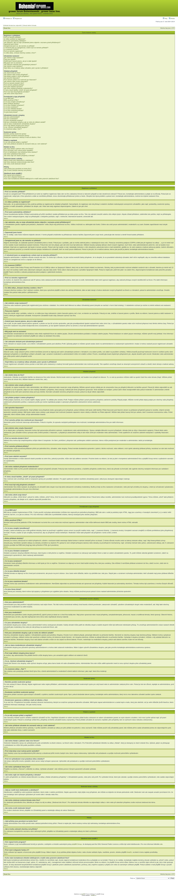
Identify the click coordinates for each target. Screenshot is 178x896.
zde (161, 844)
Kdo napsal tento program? (13, 175)
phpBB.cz (93, 895)
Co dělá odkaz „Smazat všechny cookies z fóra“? (20, 53)
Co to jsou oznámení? (11, 107)
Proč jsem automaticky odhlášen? (15, 41)
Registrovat (17, 18)
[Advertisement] (130, 8)
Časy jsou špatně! (10, 59)
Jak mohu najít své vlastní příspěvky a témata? (19, 155)
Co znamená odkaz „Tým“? (13, 129)
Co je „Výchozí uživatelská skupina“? (16, 127)
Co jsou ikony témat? (11, 112)
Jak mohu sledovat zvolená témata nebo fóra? (19, 162)
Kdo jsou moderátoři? (11, 119)
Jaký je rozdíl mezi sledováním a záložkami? (18, 160)
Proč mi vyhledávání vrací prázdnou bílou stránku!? (21, 152)
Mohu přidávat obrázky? (12, 103)
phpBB (83, 894)
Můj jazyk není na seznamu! (13, 63)
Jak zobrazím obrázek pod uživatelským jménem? (20, 64)
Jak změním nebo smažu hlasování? (16, 81)
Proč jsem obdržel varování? (13, 87)
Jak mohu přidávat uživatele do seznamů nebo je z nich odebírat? (25, 144)
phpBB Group (77, 844)
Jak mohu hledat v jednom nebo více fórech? (18, 149)
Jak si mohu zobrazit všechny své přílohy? (18, 170)
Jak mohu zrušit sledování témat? (15, 164)
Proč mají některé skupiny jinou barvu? (16, 125)
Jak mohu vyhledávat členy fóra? (14, 154)
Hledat (172, 18)
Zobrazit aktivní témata (29, 25)
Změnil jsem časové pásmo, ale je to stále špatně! (20, 61)
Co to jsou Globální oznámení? (14, 105)
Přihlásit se (7, 18)
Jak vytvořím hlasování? (12, 78)
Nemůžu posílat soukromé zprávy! (15, 134)
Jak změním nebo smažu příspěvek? (16, 74)
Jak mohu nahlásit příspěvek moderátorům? (18, 88)
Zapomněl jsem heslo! (11, 44)
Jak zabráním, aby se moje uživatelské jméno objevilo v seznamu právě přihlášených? (32, 42)
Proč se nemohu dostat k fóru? (14, 83)
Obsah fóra (7, 28)
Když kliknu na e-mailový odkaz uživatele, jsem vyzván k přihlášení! (26, 68)
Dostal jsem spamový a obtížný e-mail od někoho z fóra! (22, 137)
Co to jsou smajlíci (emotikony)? (14, 102)
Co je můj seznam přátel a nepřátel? (16, 142)
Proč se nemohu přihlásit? (12, 37)
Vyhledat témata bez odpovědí (12, 25)
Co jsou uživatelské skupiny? (13, 120)
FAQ (165, 18)
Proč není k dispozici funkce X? (14, 177)
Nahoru (6, 198)
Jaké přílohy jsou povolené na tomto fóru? (17, 169)
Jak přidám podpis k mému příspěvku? (16, 76)
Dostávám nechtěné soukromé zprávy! (16, 135)
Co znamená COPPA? (11, 49)
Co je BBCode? (9, 98)
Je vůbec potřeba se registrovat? (14, 39)
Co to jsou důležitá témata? (13, 109)
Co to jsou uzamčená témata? (13, 110)
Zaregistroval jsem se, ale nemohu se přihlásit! (19, 46)
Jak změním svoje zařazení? (13, 66)
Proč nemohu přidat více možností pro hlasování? (20, 80)
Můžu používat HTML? (11, 100)
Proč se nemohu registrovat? (13, 51)
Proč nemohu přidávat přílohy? (14, 85)
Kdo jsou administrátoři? (12, 117)
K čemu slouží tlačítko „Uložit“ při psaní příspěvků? (20, 90)
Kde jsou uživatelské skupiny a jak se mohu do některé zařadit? (25, 122)
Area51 (129, 852)
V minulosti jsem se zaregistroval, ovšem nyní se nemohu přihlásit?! (26, 48)
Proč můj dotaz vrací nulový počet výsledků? (18, 150)
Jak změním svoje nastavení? (13, 58)
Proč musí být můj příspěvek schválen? (17, 92)
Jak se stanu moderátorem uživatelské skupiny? (19, 124)
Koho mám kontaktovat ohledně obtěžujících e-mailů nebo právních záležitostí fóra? (31, 178)
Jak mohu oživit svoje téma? (13, 93)
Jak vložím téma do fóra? (12, 73)
